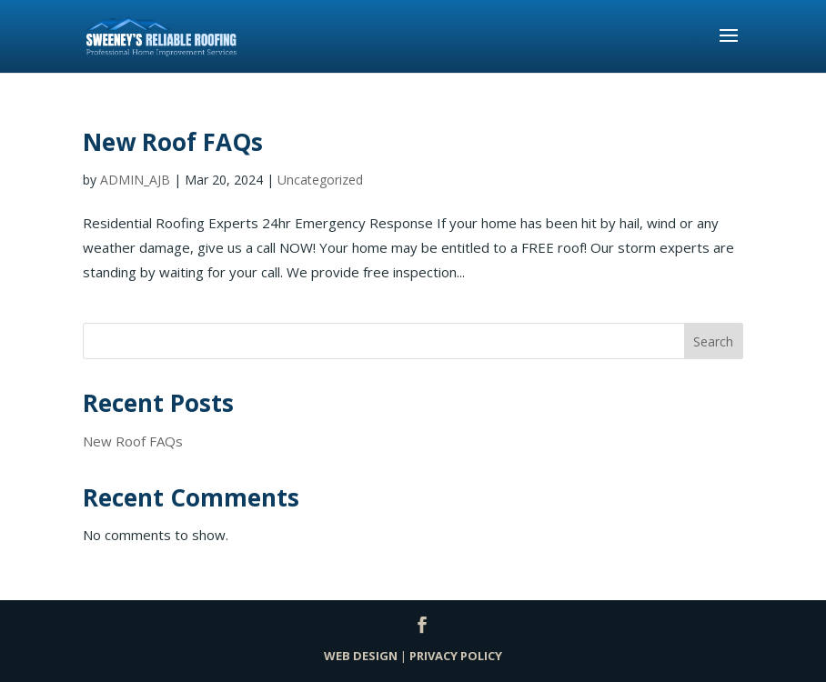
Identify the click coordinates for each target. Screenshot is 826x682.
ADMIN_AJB (135, 179)
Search (713, 341)
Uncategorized (320, 179)
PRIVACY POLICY (455, 655)
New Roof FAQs (173, 141)
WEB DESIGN (361, 655)
